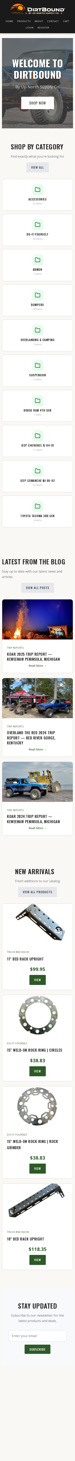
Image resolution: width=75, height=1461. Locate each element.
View (37, 980)
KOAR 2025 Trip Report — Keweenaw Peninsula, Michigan (33, 656)
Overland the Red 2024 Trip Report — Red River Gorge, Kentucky (31, 737)
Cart (66, 21)
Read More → (38, 666)
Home (9, 21)
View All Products (37, 892)
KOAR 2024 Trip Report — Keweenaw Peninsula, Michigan (33, 819)
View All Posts (37, 587)
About (39, 21)
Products (24, 21)
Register (43, 27)
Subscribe (37, 1349)
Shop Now (37, 103)
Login (30, 27)
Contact (53, 21)
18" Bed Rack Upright (25, 1238)
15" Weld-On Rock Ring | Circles (34, 1050)
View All (37, 167)
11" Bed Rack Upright (25, 959)
